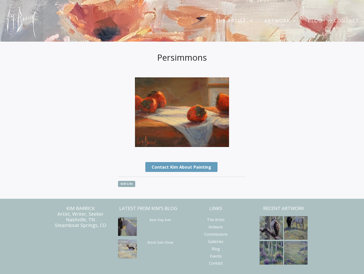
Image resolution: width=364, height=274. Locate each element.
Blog (315, 21)
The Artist (230, 21)
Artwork (277, 21)
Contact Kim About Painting (181, 167)
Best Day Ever (160, 220)
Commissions (216, 234)
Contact (346, 21)
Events (216, 256)
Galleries (215, 241)
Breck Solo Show (160, 242)
